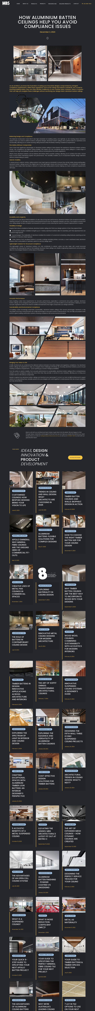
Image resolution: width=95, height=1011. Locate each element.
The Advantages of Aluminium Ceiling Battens (21, 1007)
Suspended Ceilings (19, 824)
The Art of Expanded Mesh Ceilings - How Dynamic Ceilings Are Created (73, 835)
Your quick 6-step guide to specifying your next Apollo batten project (20, 964)
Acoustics (42, 824)
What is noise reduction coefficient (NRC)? (45, 923)
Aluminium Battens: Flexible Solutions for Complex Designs (47, 537)
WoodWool (69, 631)
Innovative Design (18, 490)
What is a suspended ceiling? (17, 922)
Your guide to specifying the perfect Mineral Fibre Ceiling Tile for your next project (47, 965)
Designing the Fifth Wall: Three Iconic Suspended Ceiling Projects (74, 736)
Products (34, 3)
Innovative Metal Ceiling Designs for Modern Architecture (47, 637)
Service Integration (72, 869)
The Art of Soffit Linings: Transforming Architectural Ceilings (47, 688)
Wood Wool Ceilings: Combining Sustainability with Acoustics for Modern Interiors (73, 643)
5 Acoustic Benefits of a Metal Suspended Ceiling (21, 832)
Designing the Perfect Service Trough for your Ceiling (73, 877)
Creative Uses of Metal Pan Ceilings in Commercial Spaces (21, 591)
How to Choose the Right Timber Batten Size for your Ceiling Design (73, 540)
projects (42, 3)
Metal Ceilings (17, 582)
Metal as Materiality (71, 921)
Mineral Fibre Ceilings (19, 535)
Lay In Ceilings (70, 1000)
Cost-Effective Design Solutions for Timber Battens (46, 780)
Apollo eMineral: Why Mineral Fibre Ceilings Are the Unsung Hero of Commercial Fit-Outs (21, 547)
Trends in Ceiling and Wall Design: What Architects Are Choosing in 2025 (47, 498)
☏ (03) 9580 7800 (86, 3)
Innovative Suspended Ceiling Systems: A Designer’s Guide (73, 688)
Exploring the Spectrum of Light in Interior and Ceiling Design (20, 738)
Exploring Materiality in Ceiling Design (46, 592)
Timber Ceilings (70, 492)
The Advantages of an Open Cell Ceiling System (21, 878)
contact (76, 3)
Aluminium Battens (45, 529)
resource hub (52, 3)
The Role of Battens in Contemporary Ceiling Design (20, 641)
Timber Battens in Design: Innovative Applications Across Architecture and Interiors (21, 691)
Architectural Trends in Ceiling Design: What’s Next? (74, 778)
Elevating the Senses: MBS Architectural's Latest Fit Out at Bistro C (47, 833)
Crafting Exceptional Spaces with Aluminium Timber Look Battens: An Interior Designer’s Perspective (18, 785)
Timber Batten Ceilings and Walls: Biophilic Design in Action (73, 500)
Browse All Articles (75, 457)
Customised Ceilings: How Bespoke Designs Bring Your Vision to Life (21, 500)
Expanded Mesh (70, 824)
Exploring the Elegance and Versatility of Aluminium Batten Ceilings (46, 738)
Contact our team (62, 377)
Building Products (65, 3)
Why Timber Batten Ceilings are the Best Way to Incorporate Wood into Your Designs (74, 595)
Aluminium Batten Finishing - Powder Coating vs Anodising (47, 882)
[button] (34, 3)
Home (18, 3)
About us (25, 3)
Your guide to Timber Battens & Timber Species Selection (74, 963)
